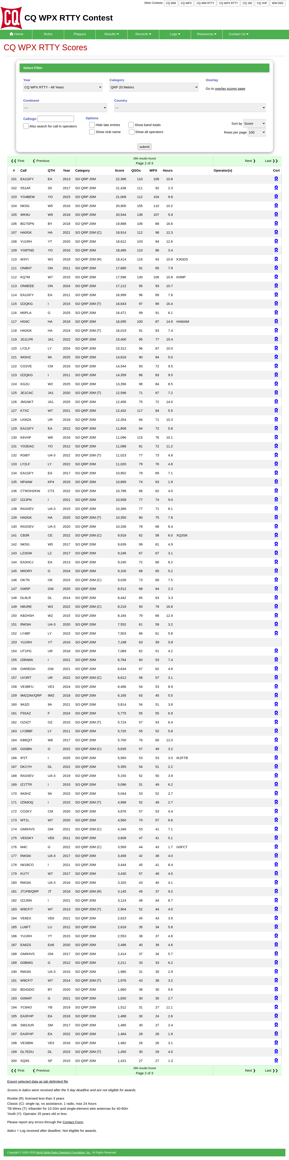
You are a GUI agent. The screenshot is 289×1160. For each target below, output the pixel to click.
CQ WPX (186, 3)
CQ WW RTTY (205, 3)
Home (16, 34)
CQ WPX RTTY (228, 3)
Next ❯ (251, 161)
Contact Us (238, 34)
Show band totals (148, 125)
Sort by (236, 123)
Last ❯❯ (271, 161)
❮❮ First (17, 161)
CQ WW (171, 3)
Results (112, 34)
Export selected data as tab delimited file (37, 1081)
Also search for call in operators (53, 126)
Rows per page (235, 132)
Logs (175, 34)
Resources (206, 34)
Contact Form (73, 1122)
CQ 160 (247, 3)
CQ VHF (262, 3)
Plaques (80, 34)
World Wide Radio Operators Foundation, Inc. (63, 1152)
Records (143, 34)
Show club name (108, 132)
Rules (48, 34)
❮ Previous (41, 161)
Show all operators (149, 132)
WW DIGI (277, 3)
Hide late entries (108, 125)
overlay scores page (230, 88)
